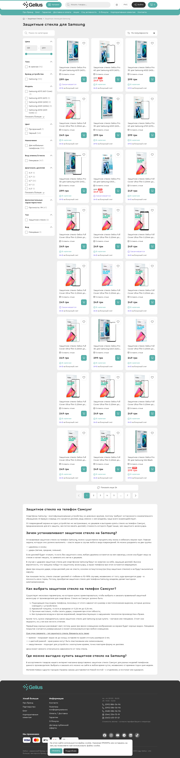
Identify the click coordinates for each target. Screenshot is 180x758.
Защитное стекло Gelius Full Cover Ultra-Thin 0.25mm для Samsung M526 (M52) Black (141, 292)
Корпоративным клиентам (123, 12)
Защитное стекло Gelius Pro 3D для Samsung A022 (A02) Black (141, 69)
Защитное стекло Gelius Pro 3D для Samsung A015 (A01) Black (72, 69)
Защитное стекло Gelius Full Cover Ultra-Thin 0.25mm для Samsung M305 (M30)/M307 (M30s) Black (72, 236)
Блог (37, 12)
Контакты (142, 12)
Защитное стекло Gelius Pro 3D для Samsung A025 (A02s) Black (107, 125)
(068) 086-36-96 (111, 711)
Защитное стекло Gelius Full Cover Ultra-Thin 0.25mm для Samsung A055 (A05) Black (106, 459)
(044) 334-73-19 (111, 715)
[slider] (38, 54)
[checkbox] (38, 66)
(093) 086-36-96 (111, 708)
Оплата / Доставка (58, 714)
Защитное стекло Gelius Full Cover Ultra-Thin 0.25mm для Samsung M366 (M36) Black (106, 292)
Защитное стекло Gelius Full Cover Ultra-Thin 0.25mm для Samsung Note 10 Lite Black (72, 125)
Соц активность (89, 12)
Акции (76, 12)
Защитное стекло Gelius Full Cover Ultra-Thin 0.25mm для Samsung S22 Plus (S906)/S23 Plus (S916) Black (72, 347)
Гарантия (46, 12)
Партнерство (29, 707)
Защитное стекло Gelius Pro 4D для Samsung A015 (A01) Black (106, 69)
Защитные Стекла (35, 18)
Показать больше (35, 117)
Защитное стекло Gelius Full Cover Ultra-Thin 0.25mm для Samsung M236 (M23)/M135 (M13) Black (72, 403)
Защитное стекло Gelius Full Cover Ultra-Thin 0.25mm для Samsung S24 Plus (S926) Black (72, 459)
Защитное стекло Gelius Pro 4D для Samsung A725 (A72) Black (141, 125)
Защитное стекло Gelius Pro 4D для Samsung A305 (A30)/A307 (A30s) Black (106, 180)
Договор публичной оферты (58, 726)
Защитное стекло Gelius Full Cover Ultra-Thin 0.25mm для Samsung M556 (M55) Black (141, 347)
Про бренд (28, 12)
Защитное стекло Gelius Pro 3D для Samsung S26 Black (141, 458)
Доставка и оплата (62, 12)
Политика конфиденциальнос (58, 708)
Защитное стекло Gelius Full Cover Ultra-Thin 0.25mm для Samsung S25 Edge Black (141, 180)
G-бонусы (103, 12)
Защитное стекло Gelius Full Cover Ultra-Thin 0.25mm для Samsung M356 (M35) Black (106, 236)
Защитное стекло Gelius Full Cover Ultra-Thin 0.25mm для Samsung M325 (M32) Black (106, 403)
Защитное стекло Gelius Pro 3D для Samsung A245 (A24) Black (106, 347)
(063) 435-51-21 (111, 718)
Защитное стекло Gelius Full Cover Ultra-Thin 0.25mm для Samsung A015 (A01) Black (72, 292)
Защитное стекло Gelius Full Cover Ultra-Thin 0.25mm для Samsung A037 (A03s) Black (141, 403)
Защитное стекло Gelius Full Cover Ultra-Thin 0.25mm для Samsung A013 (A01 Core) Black (141, 236)
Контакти (53, 703)
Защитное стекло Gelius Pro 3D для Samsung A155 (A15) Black (72, 180)
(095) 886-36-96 (111, 704)
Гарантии (53, 717)
